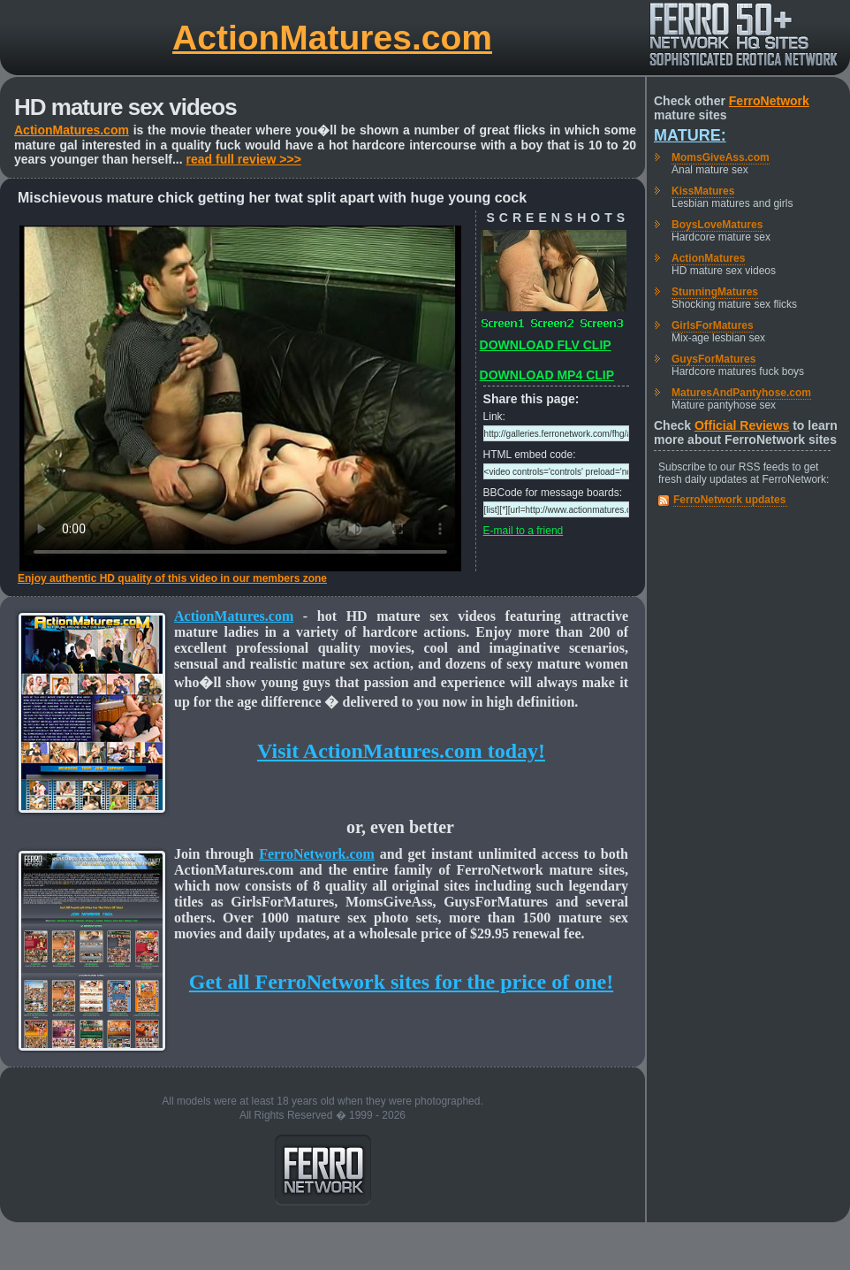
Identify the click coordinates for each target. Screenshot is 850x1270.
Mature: (690, 135)
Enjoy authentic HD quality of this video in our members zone (172, 578)
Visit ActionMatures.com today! (401, 750)
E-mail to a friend (523, 530)
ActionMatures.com (332, 38)
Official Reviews (741, 425)
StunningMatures (715, 292)
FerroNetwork (769, 101)
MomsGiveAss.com (721, 157)
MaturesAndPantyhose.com (741, 392)
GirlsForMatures (713, 325)
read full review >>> (243, 159)
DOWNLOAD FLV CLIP (545, 345)
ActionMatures (708, 258)
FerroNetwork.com (317, 853)
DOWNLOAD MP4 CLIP (547, 375)
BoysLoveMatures (717, 224)
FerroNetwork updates (729, 499)
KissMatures (703, 191)
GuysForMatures (713, 359)
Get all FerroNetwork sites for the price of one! (401, 981)
